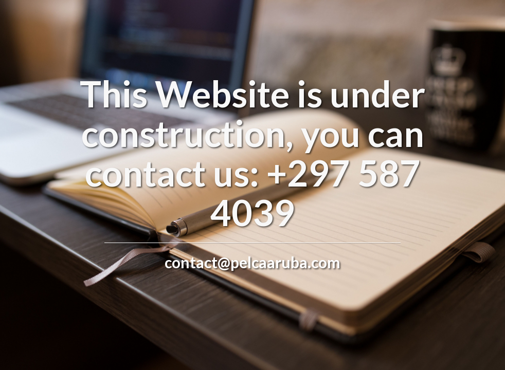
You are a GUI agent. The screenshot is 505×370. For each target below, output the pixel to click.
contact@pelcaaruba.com (252, 262)
